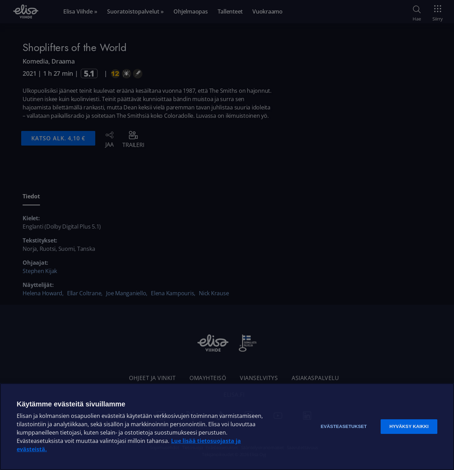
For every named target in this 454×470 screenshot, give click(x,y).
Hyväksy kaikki (409, 426)
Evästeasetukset (344, 426)
